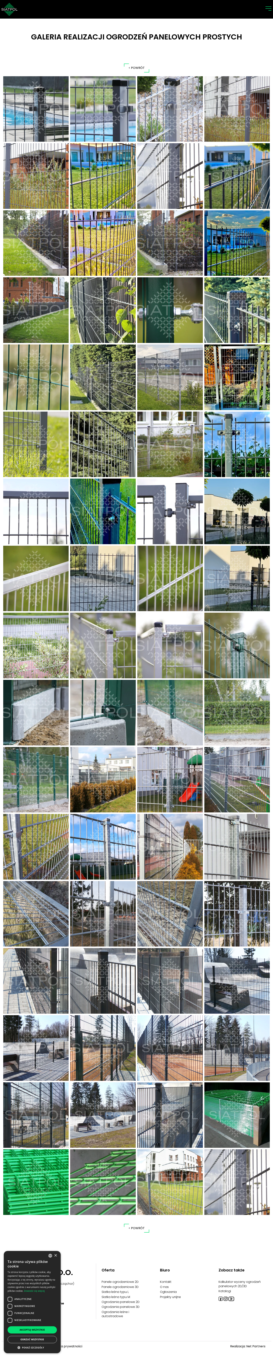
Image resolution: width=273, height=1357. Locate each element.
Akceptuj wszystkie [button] (32, 1329)
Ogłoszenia (168, 1292)
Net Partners (255, 1346)
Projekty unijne (170, 1297)
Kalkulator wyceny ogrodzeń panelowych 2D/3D (240, 1284)
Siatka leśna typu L (115, 1292)
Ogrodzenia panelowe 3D (121, 1307)
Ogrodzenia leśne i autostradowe (115, 1314)
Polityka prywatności (66, 1346)
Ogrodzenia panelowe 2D (121, 1302)
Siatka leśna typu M (116, 1297)
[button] (32, 1347)
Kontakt (165, 1282)
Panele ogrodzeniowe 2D (120, 1282)
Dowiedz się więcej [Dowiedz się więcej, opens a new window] (34, 1291)
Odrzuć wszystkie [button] (32, 1339)
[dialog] (32, 1302)
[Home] (9, 9)
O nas (164, 1287)
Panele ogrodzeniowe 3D (120, 1287)
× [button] (55, 1255)
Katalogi (225, 1291)
